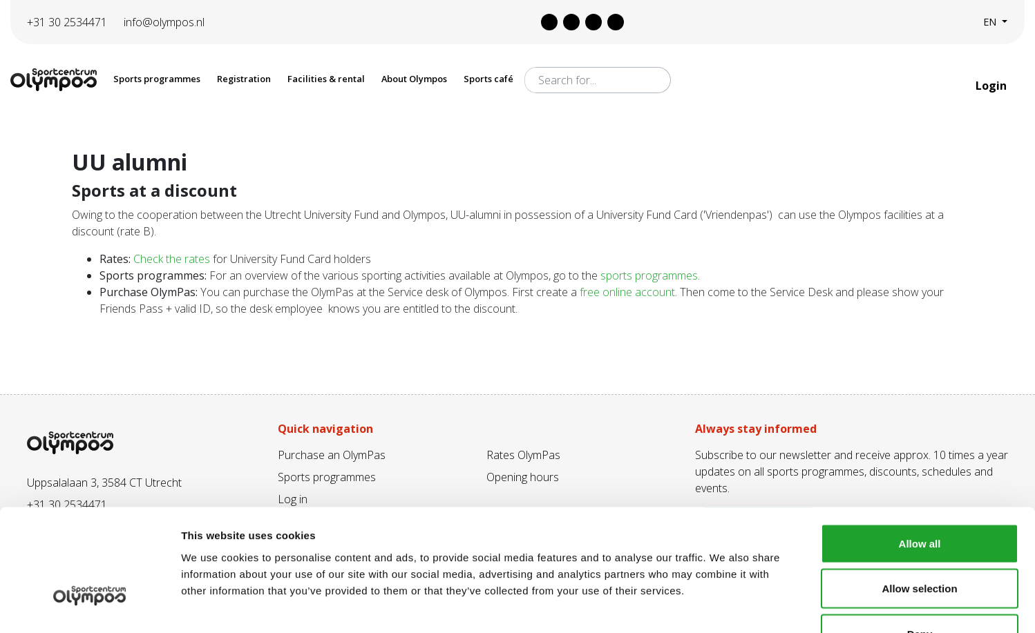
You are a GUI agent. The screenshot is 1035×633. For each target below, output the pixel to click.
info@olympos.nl (164, 22)
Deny (920, 542)
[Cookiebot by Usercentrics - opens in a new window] (89, 606)
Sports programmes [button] (156, 78)
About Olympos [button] (414, 78)
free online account (627, 292)
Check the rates (171, 258)
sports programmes (649, 275)
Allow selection (919, 497)
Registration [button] (244, 78)
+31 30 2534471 (67, 22)
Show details (725, 606)
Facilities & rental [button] (326, 78)
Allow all (920, 452)
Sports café (488, 78)
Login (992, 85)
